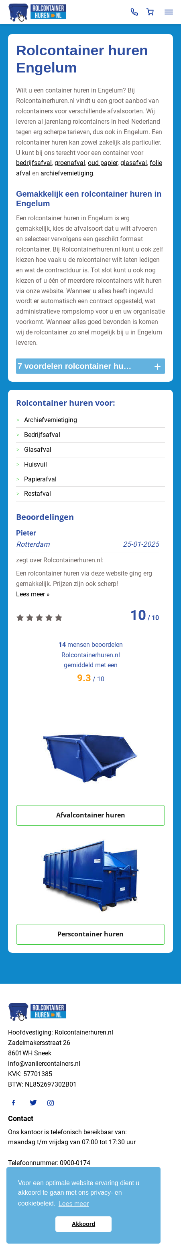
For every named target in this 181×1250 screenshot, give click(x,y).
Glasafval (37, 449)
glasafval (133, 163)
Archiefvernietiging (50, 420)
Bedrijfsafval (42, 435)
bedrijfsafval (34, 163)
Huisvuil (35, 464)
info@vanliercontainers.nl (44, 1063)
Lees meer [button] (74, 1203)
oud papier (103, 163)
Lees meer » (33, 594)
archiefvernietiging (67, 173)
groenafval (70, 163)
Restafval (37, 493)
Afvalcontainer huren (90, 815)
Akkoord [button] (83, 1224)
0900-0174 (75, 1163)
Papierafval (40, 479)
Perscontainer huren (90, 934)
